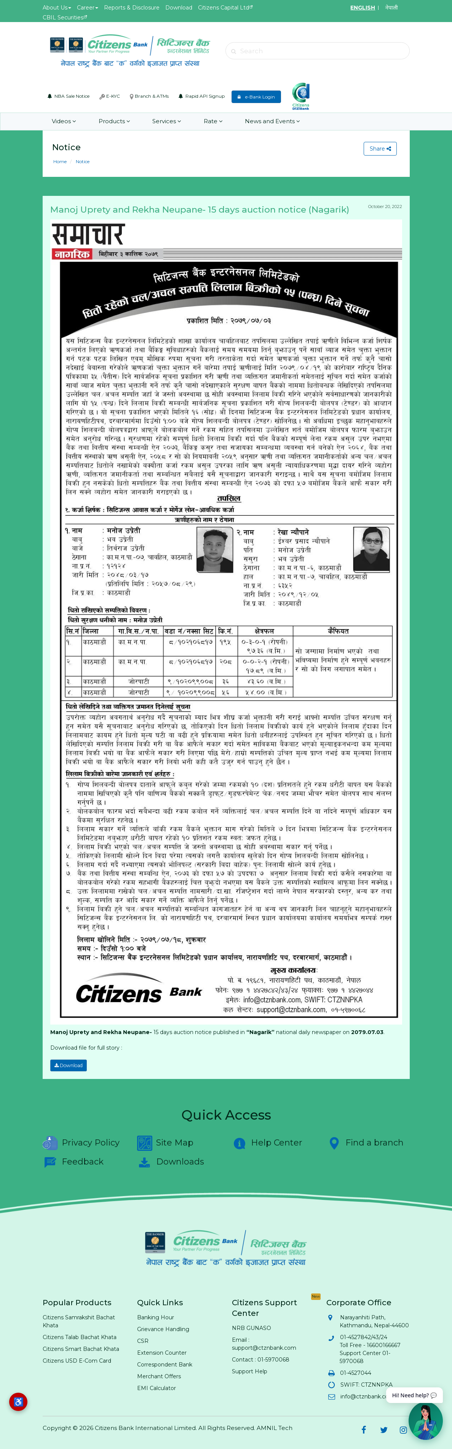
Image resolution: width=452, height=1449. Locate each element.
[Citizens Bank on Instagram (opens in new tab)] (404, 1430)
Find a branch (365, 1142)
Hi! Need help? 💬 (414, 1395)
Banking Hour (155, 1317)
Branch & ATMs (149, 96)
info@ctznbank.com (367, 1396)
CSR (143, 1340)
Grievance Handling (163, 1328)
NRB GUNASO (251, 1327)
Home (60, 161)
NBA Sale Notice (68, 96)
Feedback (73, 1161)
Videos (64, 121)
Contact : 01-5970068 (260, 1359)
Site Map (165, 1142)
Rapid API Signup (202, 96)
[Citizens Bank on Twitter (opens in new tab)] (384, 1430)
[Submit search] (234, 51)
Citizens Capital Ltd (223, 7)
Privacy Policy (81, 1142)
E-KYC (109, 96)
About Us (57, 7)
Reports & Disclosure (132, 7)
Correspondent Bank (164, 1364)
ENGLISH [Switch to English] (362, 7)
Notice (82, 161)
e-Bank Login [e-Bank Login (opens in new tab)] (256, 97)
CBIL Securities (63, 17)
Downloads (170, 1161)
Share (380, 148)
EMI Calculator (156, 1387)
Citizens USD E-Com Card (77, 1360)
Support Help (249, 1371)
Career (87, 7)
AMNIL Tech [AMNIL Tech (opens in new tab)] (274, 1427)
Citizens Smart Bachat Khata (81, 1348)
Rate (212, 121)
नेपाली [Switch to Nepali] (391, 7)
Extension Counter (162, 1352)
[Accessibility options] (18, 1402)
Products (114, 121)
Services (166, 121)
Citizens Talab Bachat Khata (80, 1336)
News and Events (271, 121)
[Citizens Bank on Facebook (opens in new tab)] (364, 1430)
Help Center (267, 1142)
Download (178, 7)
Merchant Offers (159, 1376)
